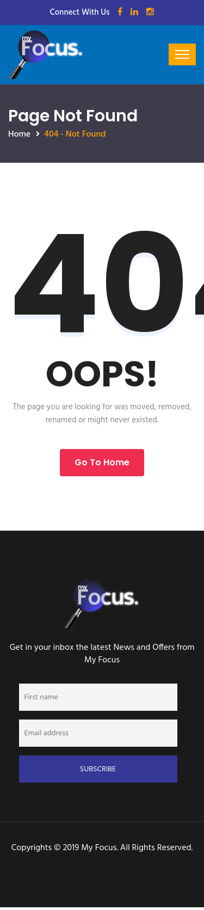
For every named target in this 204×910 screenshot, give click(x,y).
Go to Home (102, 462)
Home (19, 134)
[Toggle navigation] (182, 54)
